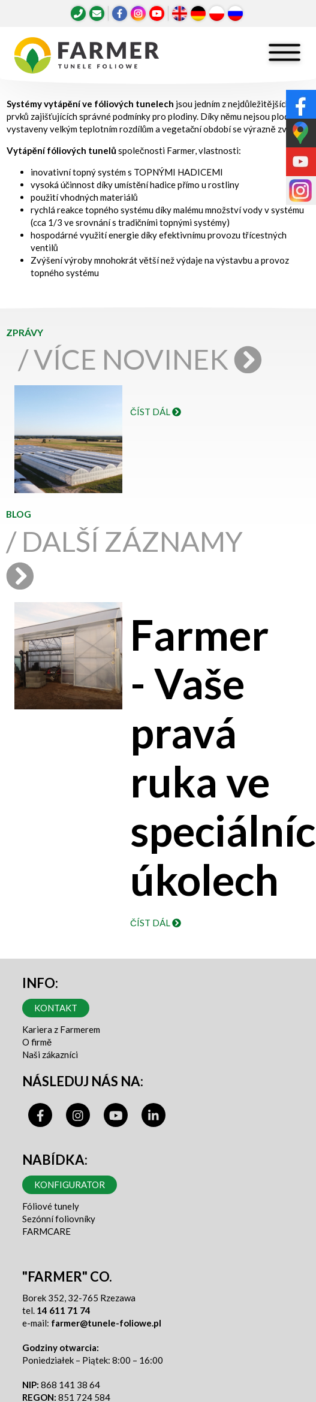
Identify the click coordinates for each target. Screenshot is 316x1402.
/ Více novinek (143, 359)
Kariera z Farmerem (61, 1029)
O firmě (37, 1042)
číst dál (155, 411)
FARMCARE (46, 1231)
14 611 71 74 (64, 1310)
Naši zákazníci (50, 1054)
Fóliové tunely (50, 1206)
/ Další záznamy (124, 557)
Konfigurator (69, 1184)
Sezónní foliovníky (58, 1218)
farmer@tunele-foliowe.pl (106, 1323)
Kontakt (55, 1007)
